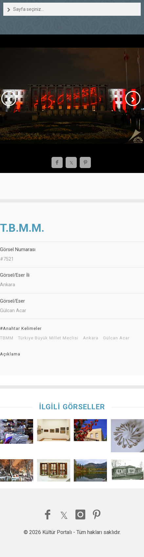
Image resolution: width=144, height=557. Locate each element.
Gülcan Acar (116, 338)
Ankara (90, 338)
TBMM (6, 338)
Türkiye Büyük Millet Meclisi (48, 338)
